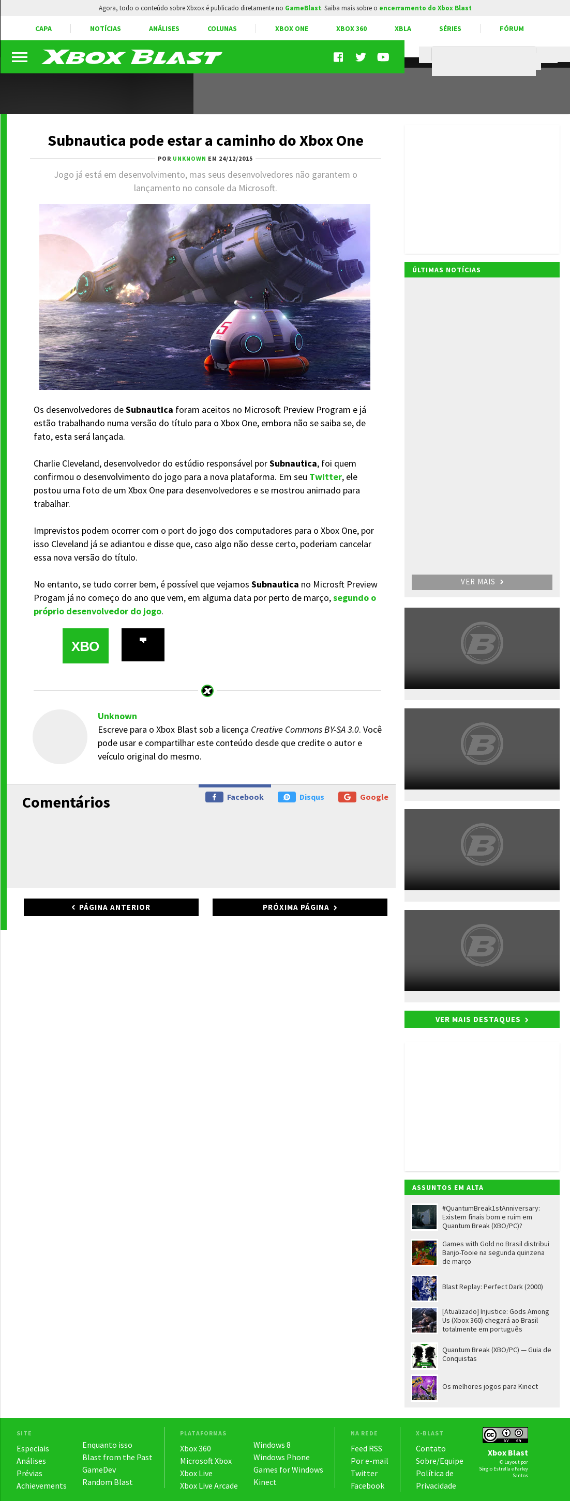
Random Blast (107, 1482)
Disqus (301, 797)
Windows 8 (272, 1445)
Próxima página (296, 907)
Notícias (105, 28)
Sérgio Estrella (495, 1468)
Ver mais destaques (478, 1019)
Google (363, 797)
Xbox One (291, 28)
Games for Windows (288, 1469)
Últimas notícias (446, 269)
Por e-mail (369, 1461)
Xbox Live (196, 1473)
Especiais (33, 1448)
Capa (43, 28)
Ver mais (482, 581)
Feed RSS (366, 1448)
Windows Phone (281, 1457)
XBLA (403, 28)
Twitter (325, 477)
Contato (431, 1448)
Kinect (265, 1482)
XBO (85, 646)
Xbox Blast (508, 1452)
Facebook (234, 797)
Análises (164, 28)
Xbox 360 (351, 28)
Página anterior (115, 907)
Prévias (29, 1473)
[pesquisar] (486, 61)
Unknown (117, 716)
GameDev (99, 1469)
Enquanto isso (107, 1445)
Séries (450, 28)
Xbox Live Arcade (209, 1485)
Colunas (222, 28)
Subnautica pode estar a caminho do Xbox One (206, 140)
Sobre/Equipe (439, 1461)
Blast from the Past (117, 1457)
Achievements (42, 1485)
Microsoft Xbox (206, 1461)
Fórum (512, 28)
